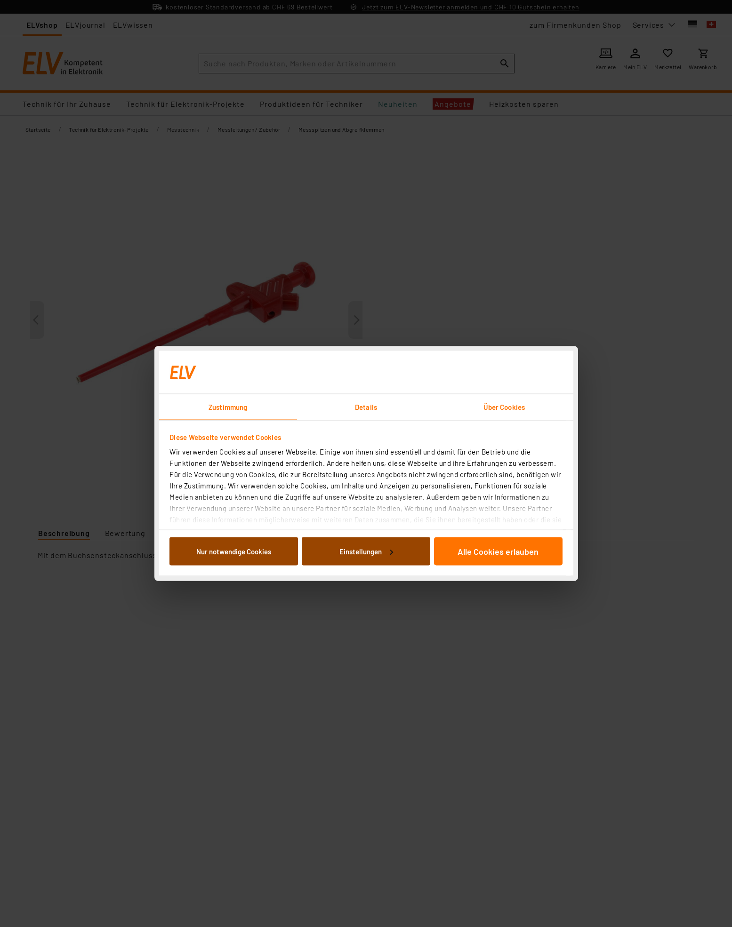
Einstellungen (366, 551)
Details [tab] (366, 407)
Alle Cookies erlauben (498, 551)
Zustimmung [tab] (228, 407)
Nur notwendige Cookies (233, 551)
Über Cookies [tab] (504, 407)
